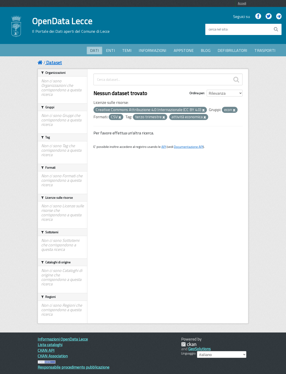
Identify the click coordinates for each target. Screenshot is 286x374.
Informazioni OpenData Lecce (63, 339)
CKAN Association (53, 356)
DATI (94, 50)
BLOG (205, 50)
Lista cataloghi (50, 345)
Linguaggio (188, 353)
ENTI (110, 50)
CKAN (188, 344)
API (163, 146)
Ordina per (196, 93)
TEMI (127, 50)
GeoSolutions (199, 349)
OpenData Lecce (71, 25)
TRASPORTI (264, 50)
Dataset (54, 62)
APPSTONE (184, 50)
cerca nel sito (218, 29)
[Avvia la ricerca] (276, 29)
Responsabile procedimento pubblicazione (73, 367)
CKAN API (46, 350)
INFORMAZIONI (152, 50)
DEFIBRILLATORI (232, 50)
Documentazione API (188, 146)
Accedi (242, 3)
